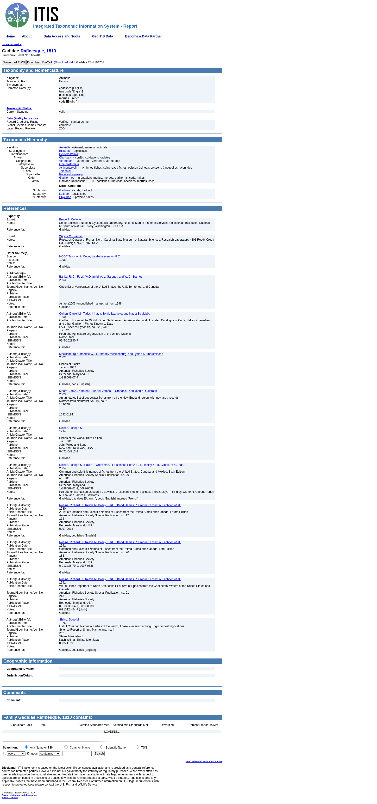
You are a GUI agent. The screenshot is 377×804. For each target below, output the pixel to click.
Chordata (65, 157)
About (26, 36)
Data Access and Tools (62, 36)
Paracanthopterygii (71, 174)
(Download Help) (64, 62)
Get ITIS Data (102, 36)
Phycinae (65, 197)
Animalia (64, 147)
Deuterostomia (68, 154)
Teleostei (64, 171)
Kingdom (32, 753)
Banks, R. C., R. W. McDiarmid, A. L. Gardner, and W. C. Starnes (100, 276)
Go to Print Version (12, 44)
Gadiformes (66, 177)
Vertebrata (65, 161)
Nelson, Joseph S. (70, 428)
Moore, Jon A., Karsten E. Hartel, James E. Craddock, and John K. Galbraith (108, 391)
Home (10, 36)
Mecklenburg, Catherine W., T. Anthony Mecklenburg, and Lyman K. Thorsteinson (111, 354)
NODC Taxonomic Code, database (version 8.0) (89, 256)
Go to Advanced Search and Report (204, 761)
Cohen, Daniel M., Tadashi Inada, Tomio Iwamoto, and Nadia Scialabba (104, 313)
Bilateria (64, 150)
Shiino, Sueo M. (69, 619)
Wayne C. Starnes (70, 236)
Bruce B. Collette (70, 219)
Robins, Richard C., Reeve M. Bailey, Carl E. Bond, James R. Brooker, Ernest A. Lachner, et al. (120, 505)
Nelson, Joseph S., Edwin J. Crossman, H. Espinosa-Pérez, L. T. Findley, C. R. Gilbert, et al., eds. (121, 465)
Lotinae (64, 193)
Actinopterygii (67, 167)
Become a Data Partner (143, 36)
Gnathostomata (69, 164)
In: (4, 753)
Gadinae (64, 190)
